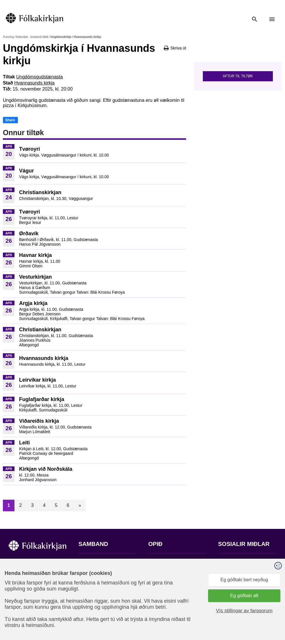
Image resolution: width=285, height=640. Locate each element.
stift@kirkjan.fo (93, 601)
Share (10, 120)
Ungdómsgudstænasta (39, 76)
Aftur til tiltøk (238, 76)
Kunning (8, 36)
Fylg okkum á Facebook (242, 561)
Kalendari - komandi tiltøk (32, 36)
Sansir (223, 615)
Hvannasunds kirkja (34, 82)
